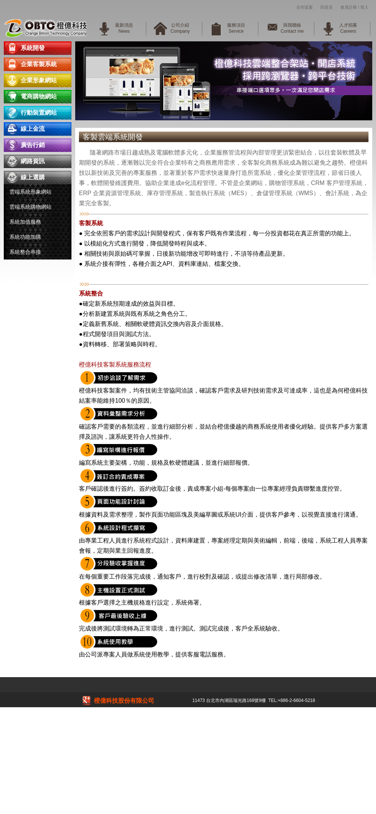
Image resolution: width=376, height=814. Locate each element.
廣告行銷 (33, 145)
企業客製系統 (39, 64)
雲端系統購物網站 (30, 207)
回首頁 (326, 7)
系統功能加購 (25, 237)
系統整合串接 (25, 252)
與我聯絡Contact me (291, 28)
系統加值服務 (25, 222)
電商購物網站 (39, 96)
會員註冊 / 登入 (354, 7)
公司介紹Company (180, 28)
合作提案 (304, 7)
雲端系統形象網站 (30, 192)
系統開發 (33, 48)
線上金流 (33, 129)
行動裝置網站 (39, 112)
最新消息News (124, 28)
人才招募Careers (348, 28)
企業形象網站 (39, 80)
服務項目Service (236, 28)
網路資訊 (33, 161)
